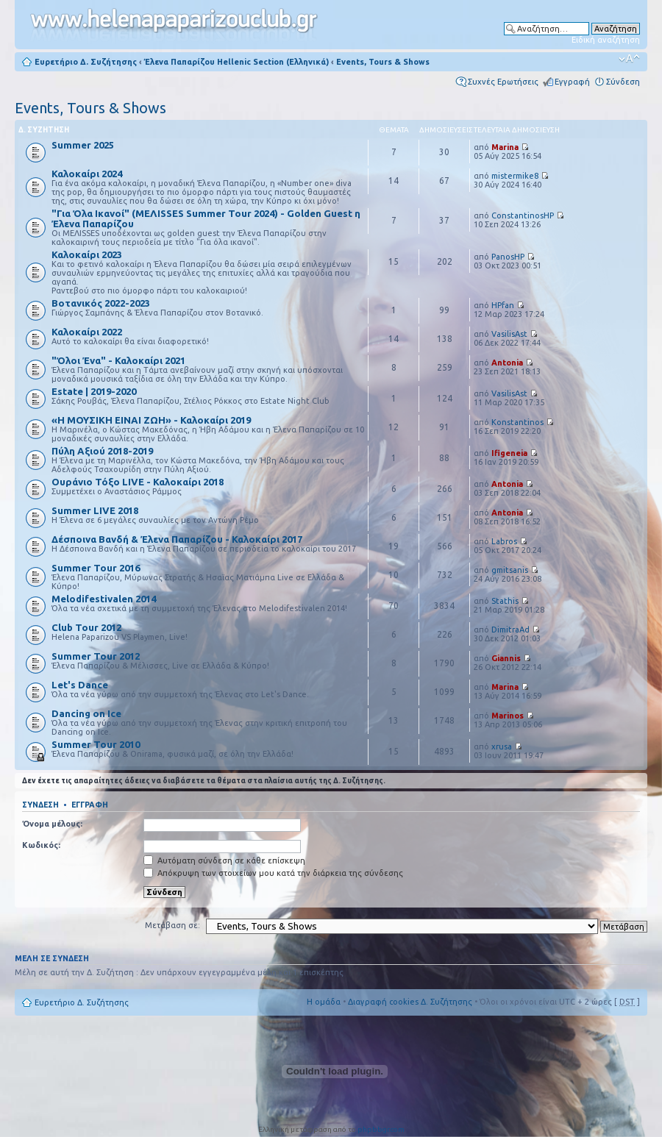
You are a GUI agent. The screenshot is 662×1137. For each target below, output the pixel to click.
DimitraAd (510, 629)
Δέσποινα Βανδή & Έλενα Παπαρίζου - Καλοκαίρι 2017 (176, 539)
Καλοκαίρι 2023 (86, 254)
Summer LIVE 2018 (94, 510)
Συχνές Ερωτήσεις (503, 81)
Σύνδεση (623, 81)
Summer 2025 (82, 145)
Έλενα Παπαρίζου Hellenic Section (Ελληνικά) (236, 61)
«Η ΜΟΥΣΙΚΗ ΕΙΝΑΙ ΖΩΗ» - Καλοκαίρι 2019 (151, 420)
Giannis (506, 658)
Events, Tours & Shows (383, 61)
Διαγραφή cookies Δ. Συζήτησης (410, 1001)
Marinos (507, 715)
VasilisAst (509, 333)
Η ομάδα (324, 1001)
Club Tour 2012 (86, 627)
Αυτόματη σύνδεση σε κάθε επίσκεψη (224, 860)
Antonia (507, 362)
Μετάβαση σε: (172, 925)
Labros (504, 541)
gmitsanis (509, 570)
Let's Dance (79, 685)
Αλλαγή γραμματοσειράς (629, 58)
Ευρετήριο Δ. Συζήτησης (86, 61)
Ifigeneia (509, 453)
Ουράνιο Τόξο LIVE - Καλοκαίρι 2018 (137, 482)
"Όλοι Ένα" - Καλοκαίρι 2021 (118, 360)
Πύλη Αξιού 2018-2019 (102, 451)
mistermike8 (514, 175)
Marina (505, 147)
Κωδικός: (41, 845)
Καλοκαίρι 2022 (86, 332)
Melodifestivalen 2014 (103, 599)
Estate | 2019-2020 (93, 391)
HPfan (502, 305)
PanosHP (507, 256)
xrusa (501, 746)
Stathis (505, 600)
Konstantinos (517, 422)
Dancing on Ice (86, 713)
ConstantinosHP (522, 215)
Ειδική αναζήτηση (606, 39)
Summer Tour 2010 (95, 744)
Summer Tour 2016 (95, 568)
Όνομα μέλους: (52, 823)
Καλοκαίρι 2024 (86, 173)
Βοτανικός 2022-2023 (100, 303)
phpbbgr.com (381, 1129)
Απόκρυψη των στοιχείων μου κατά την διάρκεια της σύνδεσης (273, 873)
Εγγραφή (572, 81)
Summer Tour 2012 (95, 656)
